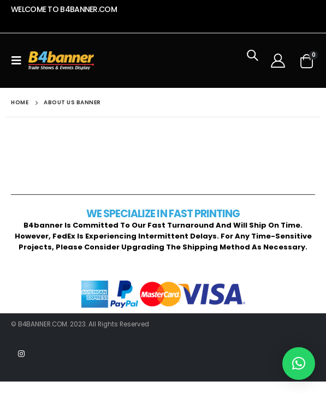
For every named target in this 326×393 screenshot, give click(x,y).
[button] (298, 363)
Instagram (21, 353)
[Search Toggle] (252, 61)
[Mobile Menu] (19, 60)
